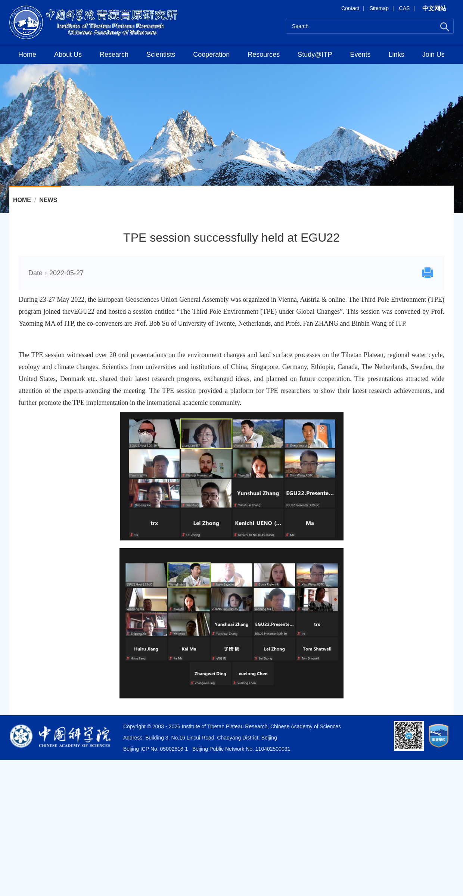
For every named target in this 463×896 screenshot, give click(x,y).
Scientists (160, 54)
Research (114, 54)
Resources (264, 54)
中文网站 (434, 8)
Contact (350, 8)
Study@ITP (315, 54)
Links (396, 54)
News (48, 200)
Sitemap (379, 8)
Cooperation (211, 54)
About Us (68, 54)
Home (27, 54)
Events (360, 54)
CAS (404, 8)
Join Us (433, 54)
